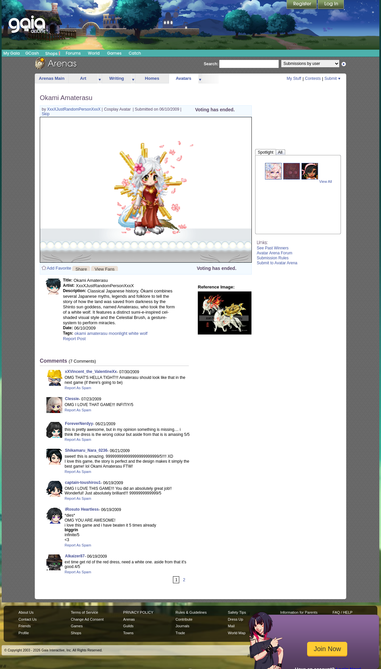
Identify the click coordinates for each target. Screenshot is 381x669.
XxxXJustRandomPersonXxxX (74, 109)
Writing (116, 78)
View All (325, 181)
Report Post (74, 338)
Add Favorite (59, 268)
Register (302, 5)
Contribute (184, 619)
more (100, 78)
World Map (236, 633)
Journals (183, 626)
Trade (180, 633)
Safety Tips (237, 612)
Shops (52, 53)
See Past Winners (273, 248)
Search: (211, 64)
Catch (135, 53)
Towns (128, 633)
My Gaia (11, 53)
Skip (45, 114)
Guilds (128, 626)
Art (83, 78)
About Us (26, 612)
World (94, 53)
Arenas (129, 619)
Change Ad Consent (87, 619)
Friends (25, 626)
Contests (313, 78)
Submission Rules (273, 258)
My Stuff (294, 78)
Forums (73, 53)
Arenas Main (51, 78)
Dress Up (235, 619)
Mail (231, 626)
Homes (152, 78)
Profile (24, 633)
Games (114, 53)
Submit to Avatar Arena (277, 263)
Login (331, 5)
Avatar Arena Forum (274, 253)
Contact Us (28, 619)
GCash (32, 53)
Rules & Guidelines (191, 612)
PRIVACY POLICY (138, 612)
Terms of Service (84, 612)
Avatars (183, 78)
